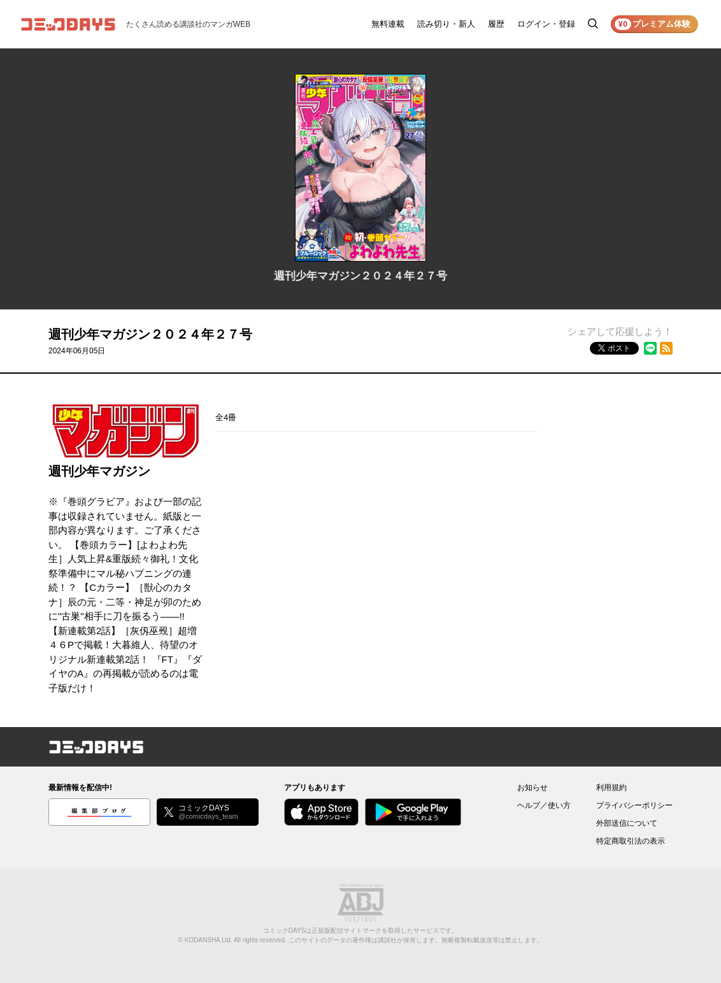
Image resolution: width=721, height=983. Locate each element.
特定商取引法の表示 (630, 841)
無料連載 (387, 24)
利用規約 (611, 787)
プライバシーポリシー (634, 805)
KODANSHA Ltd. (208, 940)
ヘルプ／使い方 (544, 805)
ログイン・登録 (546, 24)
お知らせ (532, 787)
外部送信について (626, 823)
